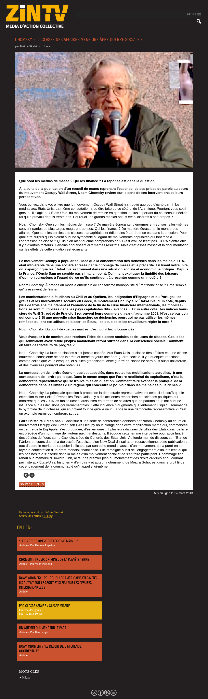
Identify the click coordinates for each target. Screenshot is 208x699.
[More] (32, 475)
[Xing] (26, 475)
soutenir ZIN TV (32, 484)
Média (26, 677)
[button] (191, 14)
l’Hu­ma (45, 46)
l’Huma (48, 515)
